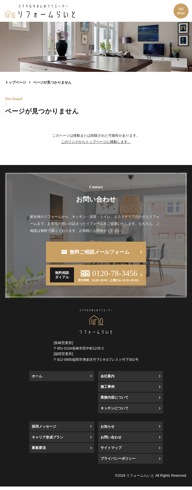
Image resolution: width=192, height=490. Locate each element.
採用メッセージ (44, 430)
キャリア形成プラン (47, 441)
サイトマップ (111, 451)
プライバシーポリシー (118, 462)
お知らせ (107, 430)
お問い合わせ (111, 441)
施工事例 (107, 390)
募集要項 (39, 451)
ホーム (37, 380)
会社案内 (107, 380)
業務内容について (114, 401)
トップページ (15, 82)
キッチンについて (114, 412)
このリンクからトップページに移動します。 (96, 142)
